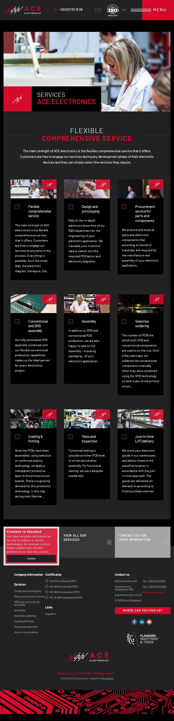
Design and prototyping (27, 591)
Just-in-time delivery (26, 632)
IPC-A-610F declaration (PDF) (66, 597)
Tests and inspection (26, 626)
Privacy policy (65, 680)
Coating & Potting (24, 621)
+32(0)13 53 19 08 (157, 586)
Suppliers (50, 614)
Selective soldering (25, 615)
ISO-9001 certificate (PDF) (64, 586)
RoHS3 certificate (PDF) (63, 581)
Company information (28, 574)
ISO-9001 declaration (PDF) (64, 592)
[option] (87, 79)
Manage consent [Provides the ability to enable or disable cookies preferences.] (104, 680)
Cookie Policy (83, 680)
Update (31, 558)
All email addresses (154, 592)
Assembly (19, 610)
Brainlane (107, 685)
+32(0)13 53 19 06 (68, 9)
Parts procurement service (29, 596)
